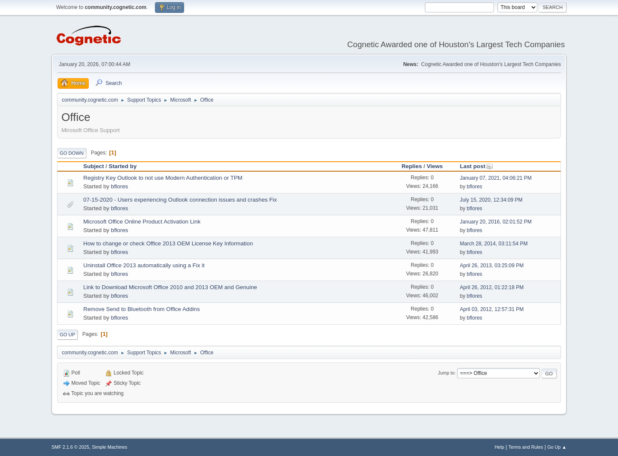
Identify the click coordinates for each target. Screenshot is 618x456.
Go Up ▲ (556, 447)
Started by (122, 166)
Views (435, 166)
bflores (119, 186)
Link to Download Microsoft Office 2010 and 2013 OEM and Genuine (170, 287)
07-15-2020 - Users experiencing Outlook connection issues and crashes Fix (180, 199)
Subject (93, 166)
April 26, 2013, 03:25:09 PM (492, 266)
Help (499, 447)
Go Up (67, 334)
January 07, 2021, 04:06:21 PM (496, 178)
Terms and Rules (526, 447)
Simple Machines (109, 447)
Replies (412, 166)
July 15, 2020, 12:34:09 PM (491, 200)
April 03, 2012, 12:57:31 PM (492, 309)
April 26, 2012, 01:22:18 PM (492, 287)
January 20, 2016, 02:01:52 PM (496, 222)
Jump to (446, 372)
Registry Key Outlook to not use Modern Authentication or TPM (162, 178)
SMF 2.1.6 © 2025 (70, 447)
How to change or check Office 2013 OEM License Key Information (168, 243)
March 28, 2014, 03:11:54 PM (494, 244)
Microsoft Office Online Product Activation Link (141, 221)
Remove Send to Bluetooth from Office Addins (141, 309)
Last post (476, 166)
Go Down (72, 153)
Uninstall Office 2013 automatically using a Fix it (144, 265)
